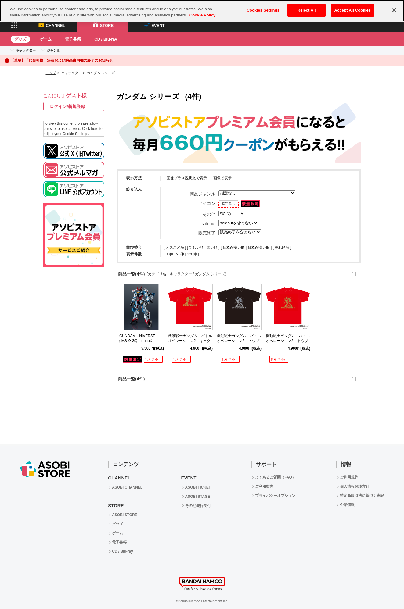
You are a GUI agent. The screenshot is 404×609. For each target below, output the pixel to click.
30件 (169, 254)
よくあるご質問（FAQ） (275, 477)
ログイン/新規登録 (67, 106)
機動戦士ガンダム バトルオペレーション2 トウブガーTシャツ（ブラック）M (239, 341)
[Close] (394, 10)
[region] (202, 11)
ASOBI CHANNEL (127, 487)
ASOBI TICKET (198, 487)
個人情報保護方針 (354, 486)
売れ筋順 (282, 247)
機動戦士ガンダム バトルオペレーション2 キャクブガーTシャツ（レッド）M (191, 341)
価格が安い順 (234, 247)
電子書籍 (73, 39)
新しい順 (196, 247)
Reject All (307, 10)
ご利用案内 (264, 486)
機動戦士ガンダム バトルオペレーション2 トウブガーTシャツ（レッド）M (288, 341)
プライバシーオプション (275, 495)
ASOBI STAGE (197, 496)
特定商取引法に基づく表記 (362, 495)
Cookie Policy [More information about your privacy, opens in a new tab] (202, 15)
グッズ (20, 39)
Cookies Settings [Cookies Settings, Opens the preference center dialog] (263, 10)
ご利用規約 (349, 477)
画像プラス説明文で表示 (187, 178)
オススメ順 (175, 247)
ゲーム (46, 39)
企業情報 (347, 505)
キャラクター (26, 50)
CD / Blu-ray (105, 39)
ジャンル (53, 50)
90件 (180, 254)
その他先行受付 (198, 506)
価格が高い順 (259, 247)
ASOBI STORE (124, 515)
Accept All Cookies (352, 10)
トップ (51, 73)
